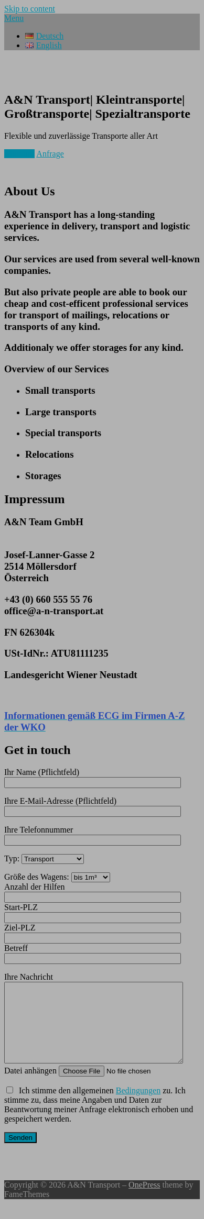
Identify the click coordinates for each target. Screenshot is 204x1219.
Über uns (19, 153)
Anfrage (49, 153)
